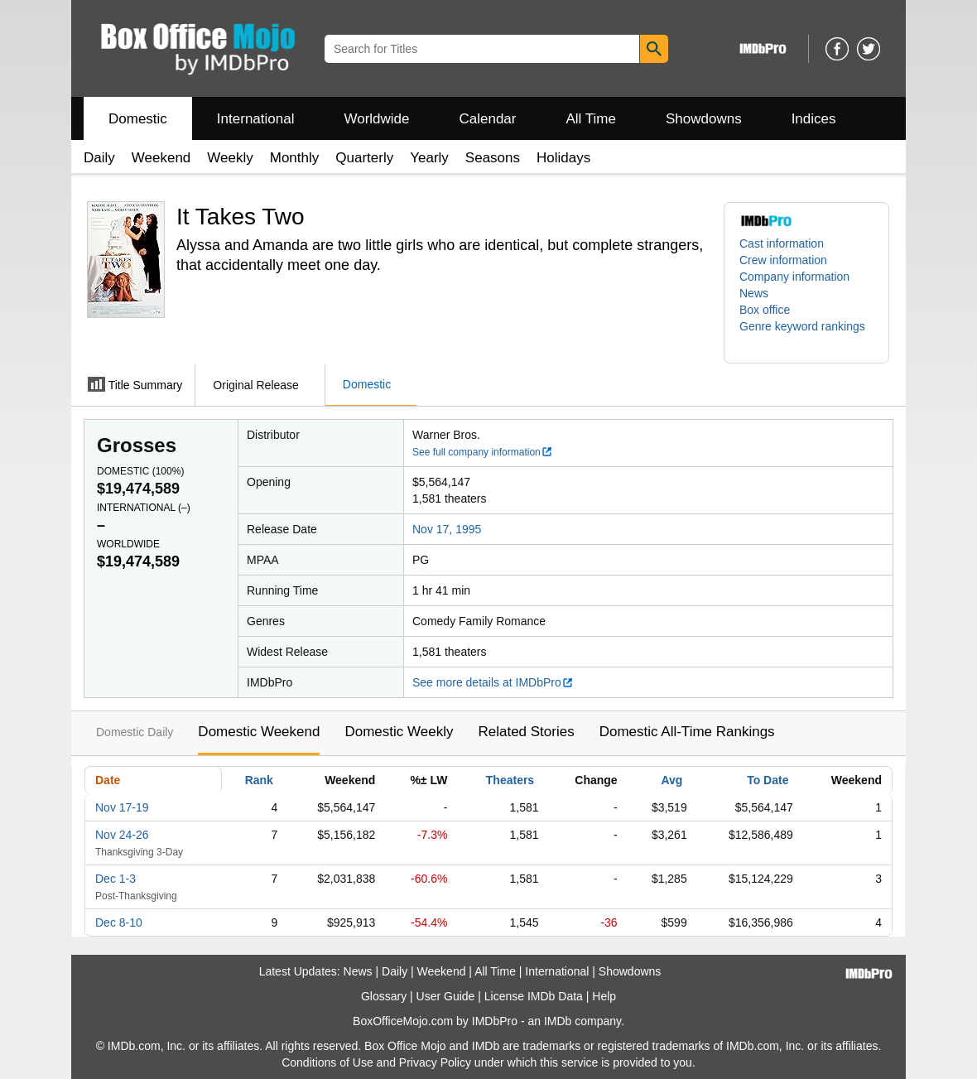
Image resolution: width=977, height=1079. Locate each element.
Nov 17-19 (122, 807)
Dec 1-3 (115, 878)
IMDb (557, 1021)
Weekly (230, 158)
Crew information (783, 260)
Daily (99, 158)
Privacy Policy (435, 1062)
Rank (259, 780)
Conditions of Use (327, 1062)
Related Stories (526, 731)
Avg (671, 780)
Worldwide (376, 119)
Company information (794, 276)
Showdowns (704, 119)
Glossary (384, 996)
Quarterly (364, 158)
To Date (767, 780)
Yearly (429, 158)
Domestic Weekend (259, 731)
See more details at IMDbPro (493, 682)
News (753, 293)
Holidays (563, 158)
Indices (814, 119)
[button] (806, 334)
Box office (764, 309)
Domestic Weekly (398, 731)
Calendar (488, 119)
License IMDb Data (533, 996)
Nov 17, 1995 (446, 529)
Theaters (510, 780)
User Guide (445, 996)
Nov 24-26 (122, 834)
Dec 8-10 (118, 922)
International (256, 119)
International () (143, 507)
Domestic (137, 119)
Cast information (781, 243)
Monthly (295, 158)
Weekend (161, 158)
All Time (591, 119)
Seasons (492, 158)
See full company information (482, 452)
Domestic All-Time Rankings (687, 731)
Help (604, 996)
